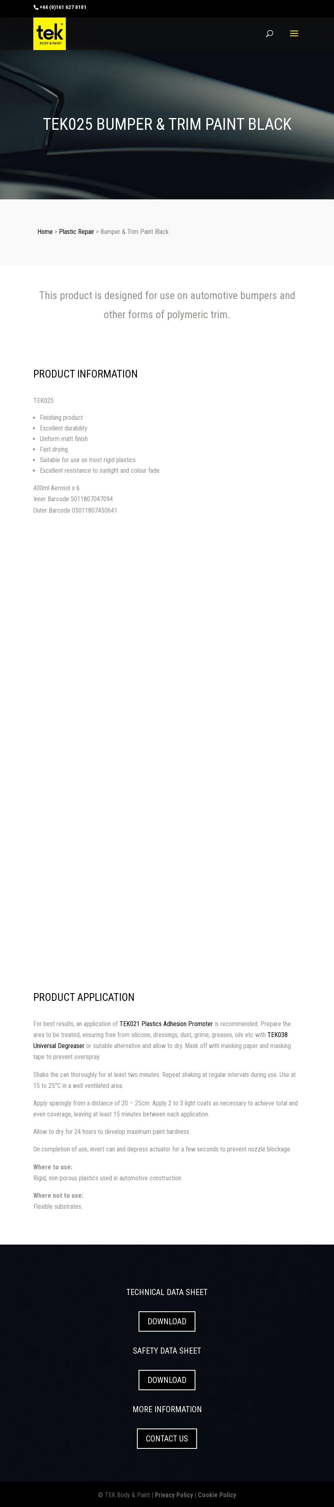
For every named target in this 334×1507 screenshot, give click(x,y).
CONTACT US (167, 1439)
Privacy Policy (174, 1495)
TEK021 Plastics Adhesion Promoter (166, 1024)
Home (45, 232)
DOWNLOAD (167, 1321)
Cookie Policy (217, 1495)
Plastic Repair (76, 232)
